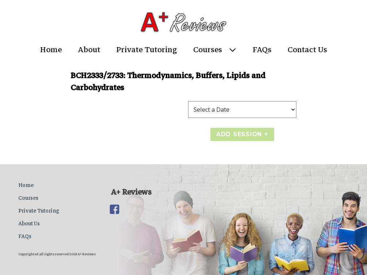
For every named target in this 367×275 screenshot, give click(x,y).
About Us (29, 223)
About (89, 49)
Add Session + (242, 134)
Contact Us (307, 49)
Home (51, 49)
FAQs (262, 49)
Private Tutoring (146, 49)
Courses (207, 49)
